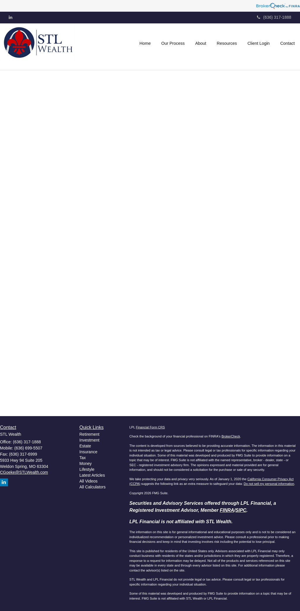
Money (85, 463)
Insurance (88, 451)
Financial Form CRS (150, 427)
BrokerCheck (231, 436)
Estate (85, 446)
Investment (89, 440)
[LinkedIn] (10, 17)
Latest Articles (92, 475)
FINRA (227, 510)
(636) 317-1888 (274, 17)
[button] (173, 43)
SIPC (240, 510)
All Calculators (92, 487)
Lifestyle (86, 469)
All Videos (88, 481)
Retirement (89, 434)
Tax (82, 457)
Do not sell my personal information (269, 483)
